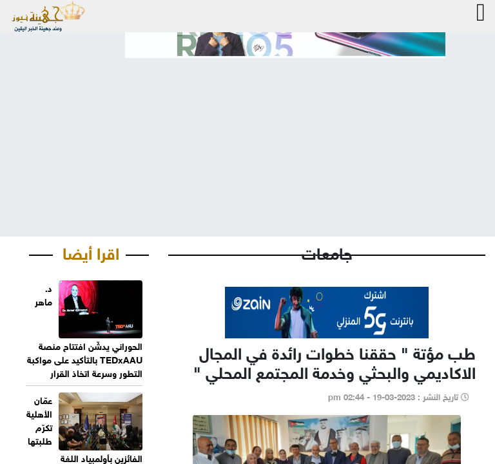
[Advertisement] (247, 136)
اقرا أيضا (91, 251)
